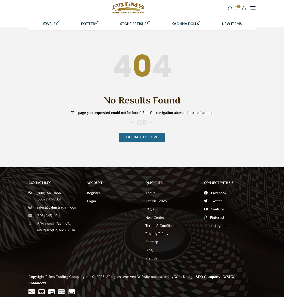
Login (91, 201)
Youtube (214, 209)
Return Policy (156, 201)
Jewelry (50, 26)
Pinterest (214, 218)
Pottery (89, 26)
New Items (232, 26)
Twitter (213, 201)
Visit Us (151, 258)
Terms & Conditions (161, 226)
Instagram (215, 226)
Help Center (154, 218)
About (150, 193)
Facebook (215, 193)
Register (93, 193)
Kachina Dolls (185, 26)
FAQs (149, 209)
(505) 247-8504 (49, 199)
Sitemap (151, 242)
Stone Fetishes (134, 26)
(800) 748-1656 (49, 193)
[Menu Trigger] (253, 9)
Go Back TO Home (142, 137)
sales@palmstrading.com (57, 207)
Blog (149, 250)
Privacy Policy (156, 234)
